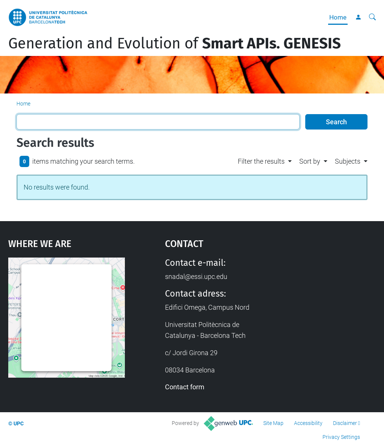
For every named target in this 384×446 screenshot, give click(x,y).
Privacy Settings (341, 437)
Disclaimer (345, 423)
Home (337, 17)
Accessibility (308, 423)
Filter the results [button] (261, 161)
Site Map (273, 423)
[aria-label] (372, 17)
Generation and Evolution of (174, 44)
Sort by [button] (309, 161)
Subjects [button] (347, 161)
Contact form (184, 387)
